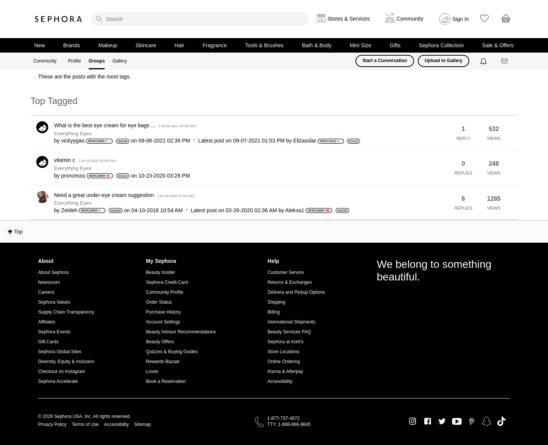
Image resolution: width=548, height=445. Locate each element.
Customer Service (286, 272)
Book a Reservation (166, 381)
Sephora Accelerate (58, 381)
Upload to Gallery (443, 60)
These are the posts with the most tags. (84, 77)
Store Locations (283, 351)
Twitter (442, 421)
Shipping (276, 302)
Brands (71, 45)
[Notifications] (484, 61)
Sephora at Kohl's (285, 341)
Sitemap (142, 424)
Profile (74, 61)
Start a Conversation (384, 60)
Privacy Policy (52, 424)
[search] (200, 19)
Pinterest (471, 421)
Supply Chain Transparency (66, 312)
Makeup (107, 45)
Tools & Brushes (264, 45)
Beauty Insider (160, 272)
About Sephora (53, 272)
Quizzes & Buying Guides (172, 351)
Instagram (412, 421)
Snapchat (486, 421)
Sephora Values (54, 302)
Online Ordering (284, 361)
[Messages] (505, 61)
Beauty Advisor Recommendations (181, 332)
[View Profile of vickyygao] (72, 141)
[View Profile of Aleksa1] (294, 210)
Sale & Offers (498, 45)
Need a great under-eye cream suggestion (124, 195)
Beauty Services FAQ (289, 332)
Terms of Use (85, 424)
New (39, 45)
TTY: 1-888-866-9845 (289, 424)
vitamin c (85, 160)
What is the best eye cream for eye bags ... (125, 125)
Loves (152, 371)
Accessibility (280, 381)
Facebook (427, 421)
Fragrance (214, 45)
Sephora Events (54, 332)
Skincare (145, 45)
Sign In (460, 19)
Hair (180, 45)
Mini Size (360, 45)
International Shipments (291, 322)
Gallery (119, 61)
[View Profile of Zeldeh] (69, 210)
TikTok (501, 421)
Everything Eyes (72, 133)
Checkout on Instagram (61, 371)
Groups (97, 61)
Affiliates (46, 322)
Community (45, 61)
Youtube (457, 421)
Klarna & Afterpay (285, 371)
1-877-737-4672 (283, 418)
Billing (274, 312)
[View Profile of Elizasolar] (305, 141)
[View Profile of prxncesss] (73, 176)
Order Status (159, 302)
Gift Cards (48, 341)
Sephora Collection (441, 45)
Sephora (58, 19)
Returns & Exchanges (290, 282)
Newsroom (49, 282)
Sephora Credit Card (167, 282)
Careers (46, 292)
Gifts (395, 45)
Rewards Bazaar (163, 361)
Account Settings (163, 322)
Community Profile (164, 292)
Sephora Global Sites (59, 351)
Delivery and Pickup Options (296, 292)
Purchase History (163, 312)
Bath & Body (316, 45)
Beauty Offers (160, 341)
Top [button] (18, 232)
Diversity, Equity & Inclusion (66, 361)
